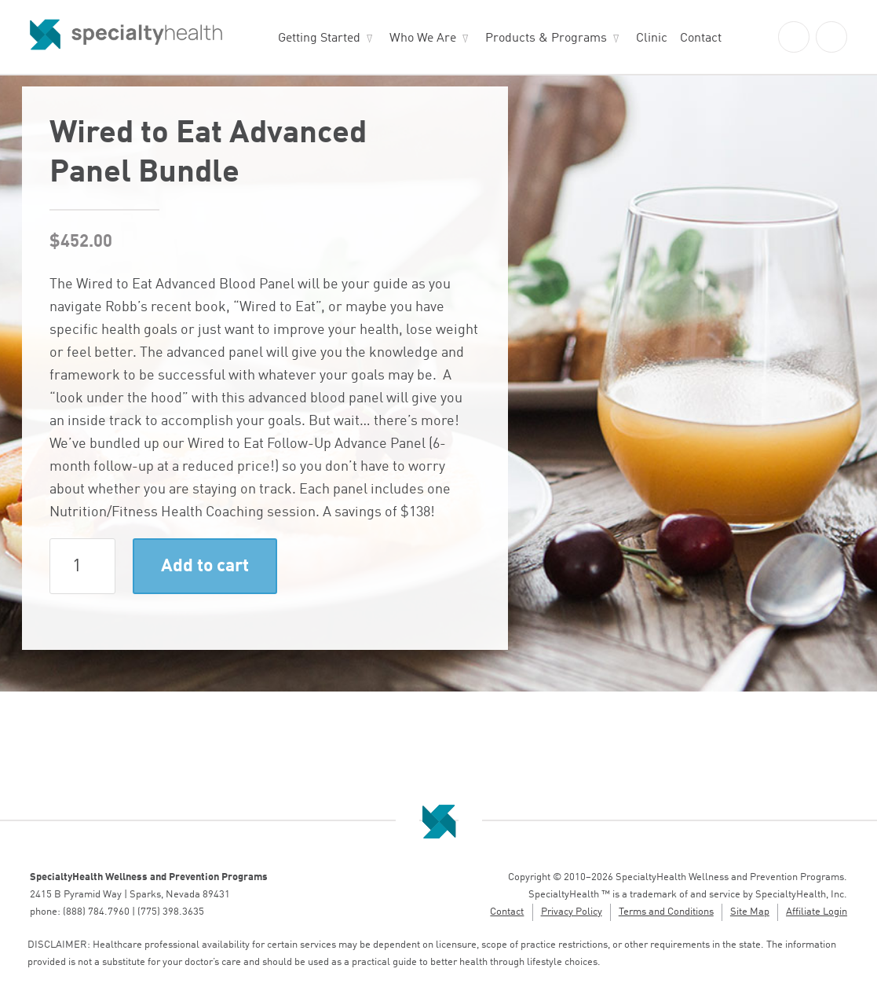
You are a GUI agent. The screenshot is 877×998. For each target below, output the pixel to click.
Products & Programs (546, 38)
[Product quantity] (82, 566)
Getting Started (319, 38)
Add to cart (205, 566)
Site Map (749, 912)
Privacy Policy (571, 912)
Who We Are (422, 38)
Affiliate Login (816, 912)
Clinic (651, 38)
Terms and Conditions (666, 912)
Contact (701, 38)
